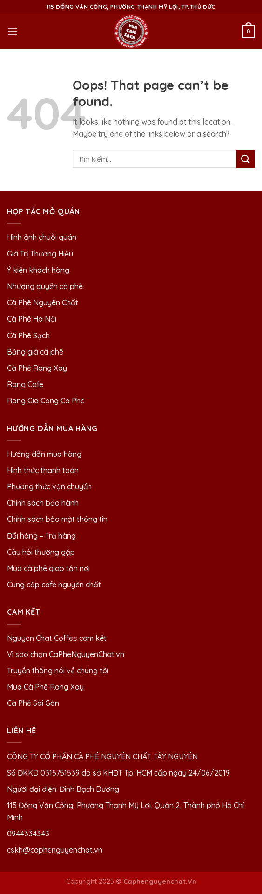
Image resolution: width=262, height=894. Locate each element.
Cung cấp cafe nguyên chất (54, 584)
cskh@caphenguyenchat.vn (54, 850)
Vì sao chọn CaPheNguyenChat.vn (65, 654)
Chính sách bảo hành (43, 502)
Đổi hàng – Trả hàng (41, 535)
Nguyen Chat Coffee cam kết (57, 638)
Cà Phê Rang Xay (37, 368)
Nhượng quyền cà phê (45, 286)
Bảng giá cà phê (35, 351)
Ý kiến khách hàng (38, 270)
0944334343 (28, 833)
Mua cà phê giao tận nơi (48, 568)
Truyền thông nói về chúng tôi (57, 670)
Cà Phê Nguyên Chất (42, 302)
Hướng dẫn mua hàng (44, 454)
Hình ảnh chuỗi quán (42, 237)
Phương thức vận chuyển (49, 486)
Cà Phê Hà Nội (31, 318)
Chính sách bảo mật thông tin (57, 519)
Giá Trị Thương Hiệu (40, 253)
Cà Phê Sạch (28, 335)
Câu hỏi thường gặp (41, 552)
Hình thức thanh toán (43, 470)
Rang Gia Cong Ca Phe (46, 400)
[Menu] (12, 31)
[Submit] (245, 159)
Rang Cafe (25, 384)
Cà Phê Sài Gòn (33, 703)
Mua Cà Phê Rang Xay (45, 686)
